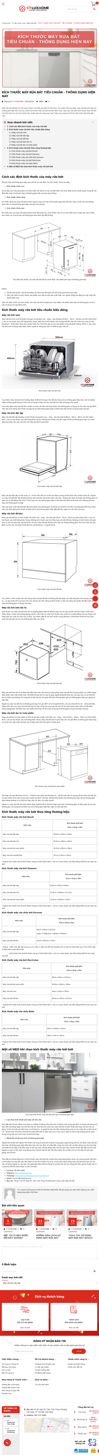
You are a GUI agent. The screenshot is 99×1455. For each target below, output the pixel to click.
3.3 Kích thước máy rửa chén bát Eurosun (26, 157)
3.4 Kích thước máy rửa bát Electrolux (25, 160)
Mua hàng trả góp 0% (10, 1390)
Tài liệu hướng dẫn (42, 1370)
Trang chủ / (6, 23)
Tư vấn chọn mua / (18, 23)
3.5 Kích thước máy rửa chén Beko (23, 163)
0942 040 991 (93, 1418)
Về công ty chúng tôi (10, 1364)
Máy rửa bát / (32, 23)
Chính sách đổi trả (75, 1367)
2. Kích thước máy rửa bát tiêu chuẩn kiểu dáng (27, 129)
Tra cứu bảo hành (42, 1384)
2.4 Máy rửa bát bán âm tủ (20, 142)
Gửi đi (79, 1351)
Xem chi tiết (25, 1327)
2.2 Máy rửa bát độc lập (19, 135)
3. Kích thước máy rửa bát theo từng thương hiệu (27, 148)
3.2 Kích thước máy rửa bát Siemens (24, 154)
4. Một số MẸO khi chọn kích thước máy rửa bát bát (28, 166)
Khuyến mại (6, 1393)
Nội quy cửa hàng (9, 1367)
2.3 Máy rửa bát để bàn (19, 139)
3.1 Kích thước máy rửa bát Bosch (23, 151)
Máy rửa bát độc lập (11, 1283)
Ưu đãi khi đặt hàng (42, 1373)
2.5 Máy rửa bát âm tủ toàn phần (23, 145)
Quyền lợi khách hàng (76, 1364)
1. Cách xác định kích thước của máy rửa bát (25, 126)
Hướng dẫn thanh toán (11, 1387)
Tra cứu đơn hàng (8, 2)
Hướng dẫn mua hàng (10, 1384)
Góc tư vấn (6, 1370)
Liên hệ (34, 2)
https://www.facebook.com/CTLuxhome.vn (32, 1176)
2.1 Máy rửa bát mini (17, 132)
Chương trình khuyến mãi (45, 1364)
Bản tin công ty (8, 1373)
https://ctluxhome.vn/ (23, 1173)
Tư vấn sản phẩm (42, 1367)
